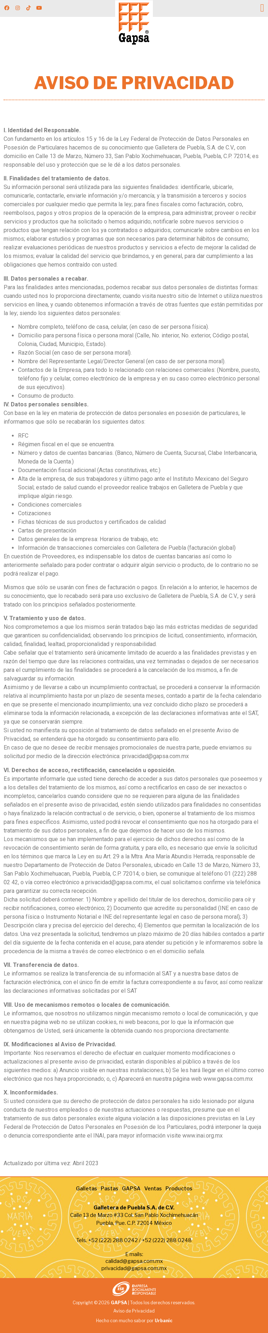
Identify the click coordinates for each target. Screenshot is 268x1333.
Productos (178, 1188)
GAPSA (131, 1188)
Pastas (109, 1188)
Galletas (86, 1188)
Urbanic (163, 1320)
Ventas (153, 1188)
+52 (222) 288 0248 (167, 1240)
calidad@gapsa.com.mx (134, 1261)
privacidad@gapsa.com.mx (134, 1268)
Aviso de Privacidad (134, 1311)
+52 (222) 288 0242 (113, 1240)
